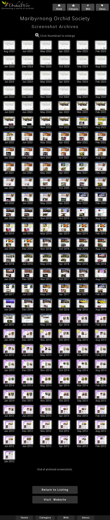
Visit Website (55, 499)
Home (24, 517)
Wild (65, 517)
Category (45, 517)
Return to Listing (55, 489)
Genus (85, 517)
